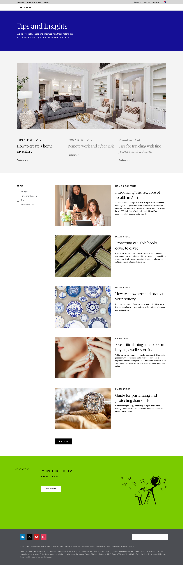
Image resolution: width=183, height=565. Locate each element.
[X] (29, 537)
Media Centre (156, 2)
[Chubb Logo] (24, 7)
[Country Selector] (165, 2)
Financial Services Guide (97, 546)
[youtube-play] (36, 537)
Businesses (20, 2)
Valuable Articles (27, 204)
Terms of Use (68, 546)
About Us (146, 2)
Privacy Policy (35, 546)
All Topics (24, 192)
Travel (23, 200)
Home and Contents (29, 140)
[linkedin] (22, 537)
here (163, 554)
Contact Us (137, 2)
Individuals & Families (34, 2)
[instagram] (43, 537)
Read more (22, 160)
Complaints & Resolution (81, 546)
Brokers (46, 2)
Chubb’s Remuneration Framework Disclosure (120, 546)
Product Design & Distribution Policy (52, 546)
